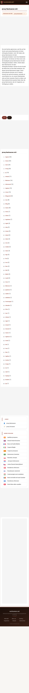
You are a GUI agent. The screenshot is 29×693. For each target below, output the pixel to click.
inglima (7, 356)
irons (6, 282)
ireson (7, 161)
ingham (7, 188)
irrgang (7, 375)
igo (6, 383)
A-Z (4, 117)
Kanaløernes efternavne (13, 467)
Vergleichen (6, 620)
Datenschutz (22, 620)
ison (6, 200)
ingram (7, 157)
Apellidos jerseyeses (12, 437)
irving (6, 168)
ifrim (6, 309)
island (6, 235)
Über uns (14, 618)
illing (6, 204)
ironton (7, 360)
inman (7, 231)
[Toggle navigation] (26, 2)
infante (7, 317)
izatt (6, 372)
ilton (6, 266)
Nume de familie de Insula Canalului (16, 477)
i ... (9, 117)
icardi (6, 278)
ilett (6, 270)
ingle (6, 321)
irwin (6, 164)
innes (6, 211)
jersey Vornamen (10, 426)
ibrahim (7, 379)
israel (6, 340)
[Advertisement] (14, 30)
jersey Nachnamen (18, 13)
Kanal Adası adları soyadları (14, 484)
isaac (6, 250)
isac (6, 313)
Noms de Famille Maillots (13, 444)
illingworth (8, 196)
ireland (7, 176)
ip (5, 172)
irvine (6, 192)
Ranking (21, 618)
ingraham (7, 219)
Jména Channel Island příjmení (15, 464)
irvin (6, 243)
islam (6, 239)
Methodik (6, 618)
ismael (7, 325)
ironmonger (8, 301)
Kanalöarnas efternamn (13, 481)
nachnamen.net (15, 611)
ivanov (7, 332)
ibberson (7, 286)
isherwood (8, 184)
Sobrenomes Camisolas (13, 454)
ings (6, 254)
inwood (7, 329)
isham (7, 215)
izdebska (7, 297)
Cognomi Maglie (11, 447)
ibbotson (7, 180)
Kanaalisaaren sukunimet (13, 471)
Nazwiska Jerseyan (12, 457)
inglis (6, 223)
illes (6, 352)
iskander (7, 305)
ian (6, 368)
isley (6, 227)
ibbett (6, 274)
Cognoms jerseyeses (13, 451)
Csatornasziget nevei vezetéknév (15, 474)
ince (6, 262)
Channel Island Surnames (13, 440)
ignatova (7, 289)
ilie (6, 258)
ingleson (7, 336)
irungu (7, 364)
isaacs (7, 207)
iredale (7, 247)
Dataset (14, 620)
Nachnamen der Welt (7, 13)
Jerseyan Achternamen (13, 461)
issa (6, 348)
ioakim (7, 293)
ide (6, 344)
